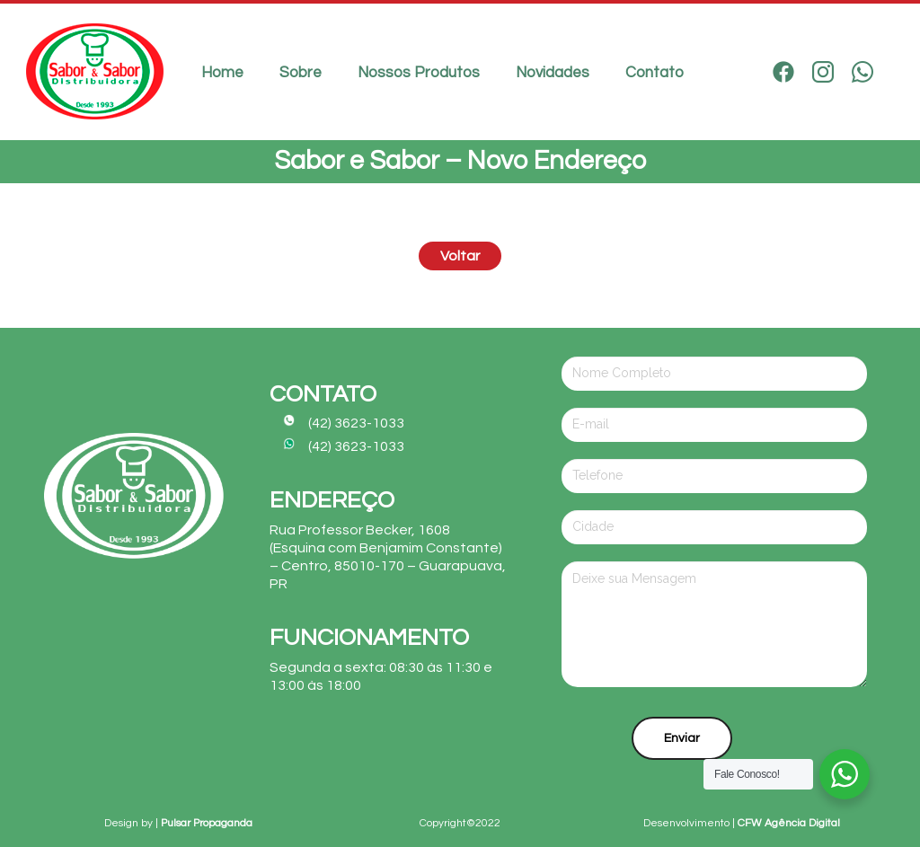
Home (222, 73)
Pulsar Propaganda (206, 823)
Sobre (300, 73)
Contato (654, 73)
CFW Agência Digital (789, 823)
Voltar (460, 256)
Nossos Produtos (419, 73)
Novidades (552, 73)
